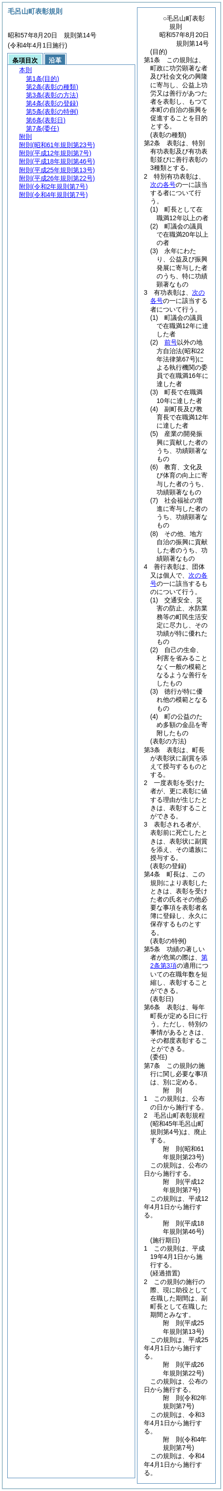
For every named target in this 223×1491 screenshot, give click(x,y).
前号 (170, 342)
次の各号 (163, 184)
